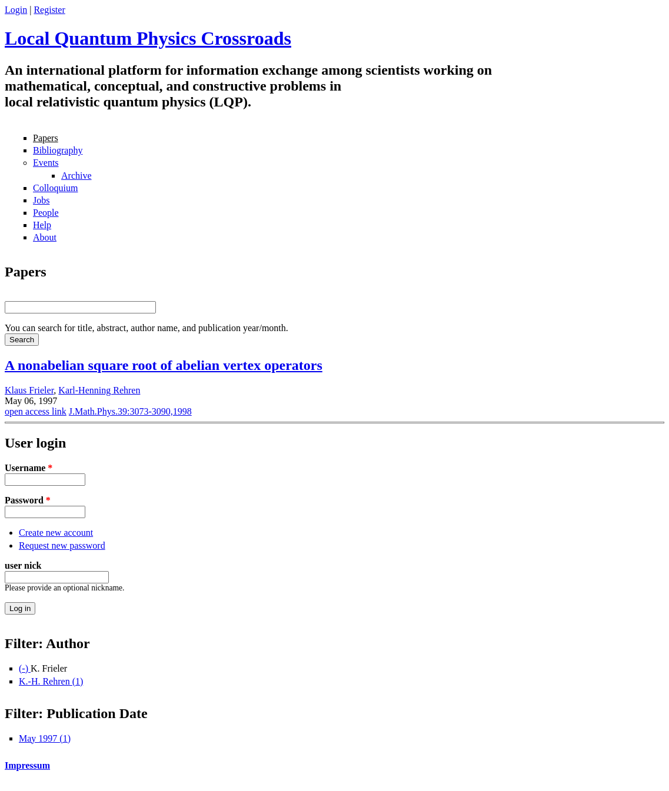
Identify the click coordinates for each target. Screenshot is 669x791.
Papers (45, 138)
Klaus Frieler (29, 390)
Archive (76, 176)
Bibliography (57, 150)
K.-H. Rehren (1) (51, 681)
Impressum (27, 765)
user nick (23, 565)
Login (16, 10)
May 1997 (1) (45, 738)
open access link (35, 411)
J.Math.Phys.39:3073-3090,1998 (130, 411)
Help (42, 225)
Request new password (62, 545)
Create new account (56, 533)
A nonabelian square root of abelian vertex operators (163, 365)
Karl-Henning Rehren (99, 390)
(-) (25, 668)
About (44, 237)
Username (28, 468)
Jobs (41, 200)
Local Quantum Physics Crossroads (148, 38)
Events (46, 163)
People (46, 213)
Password (28, 500)
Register (49, 10)
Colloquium (55, 188)
